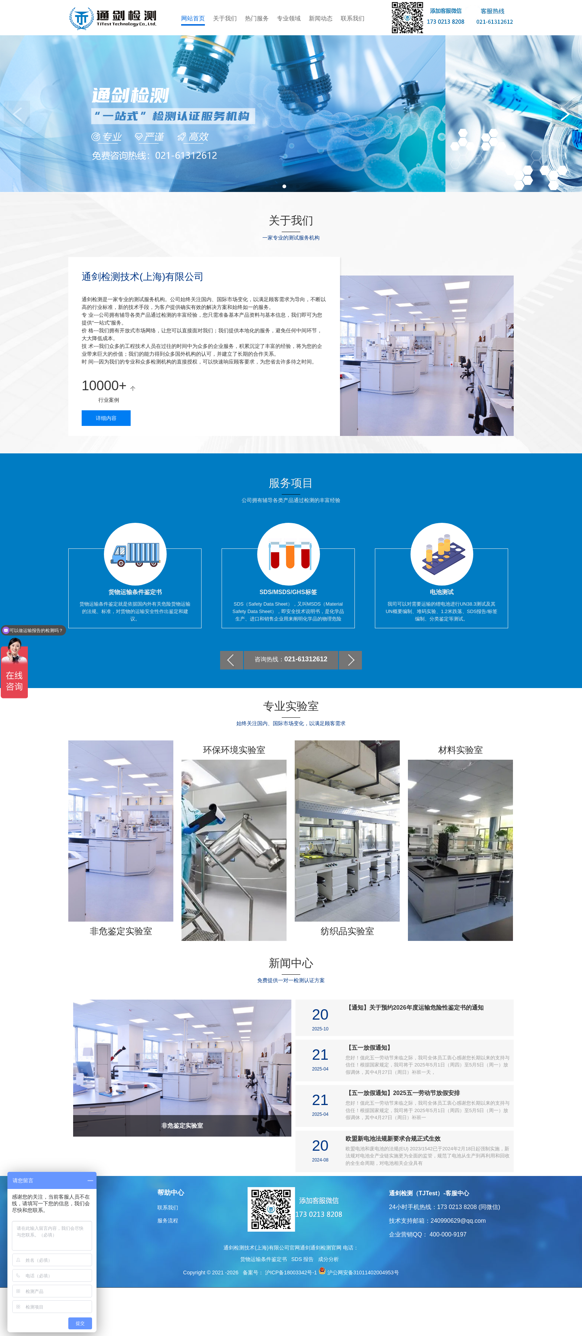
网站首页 (193, 18)
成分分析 (328, 1307)
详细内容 (106, 466)
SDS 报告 (302, 1307)
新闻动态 (321, 18)
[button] (284, 234)
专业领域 (289, 18)
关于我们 (225, 18)
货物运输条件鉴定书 (263, 1307)
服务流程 (167, 1269)
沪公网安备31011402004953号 (363, 1321)
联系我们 (352, 18)
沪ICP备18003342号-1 (290, 1321)
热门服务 (257, 18)
